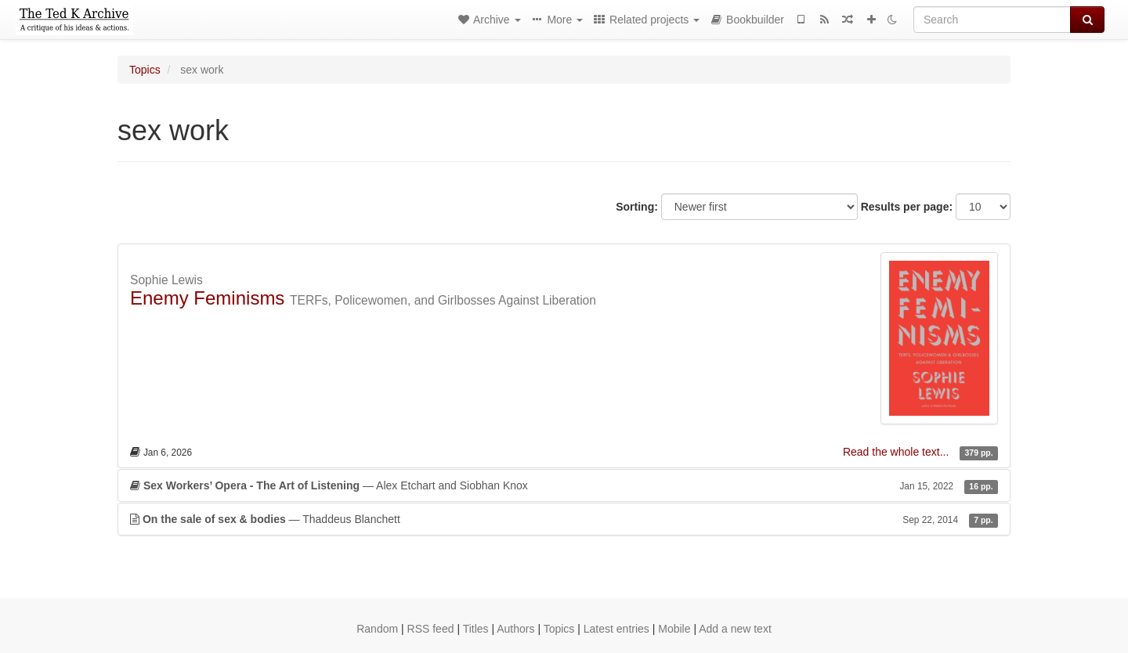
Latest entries (616, 628)
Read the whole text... (897, 452)
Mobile (674, 628)
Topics (145, 69)
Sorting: (637, 206)
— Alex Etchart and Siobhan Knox (564, 485)
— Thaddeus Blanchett (564, 519)
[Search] (992, 19)
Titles (476, 628)
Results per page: (907, 206)
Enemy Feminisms (207, 297)
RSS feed (430, 628)
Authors (515, 628)
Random (377, 628)
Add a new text (735, 628)
